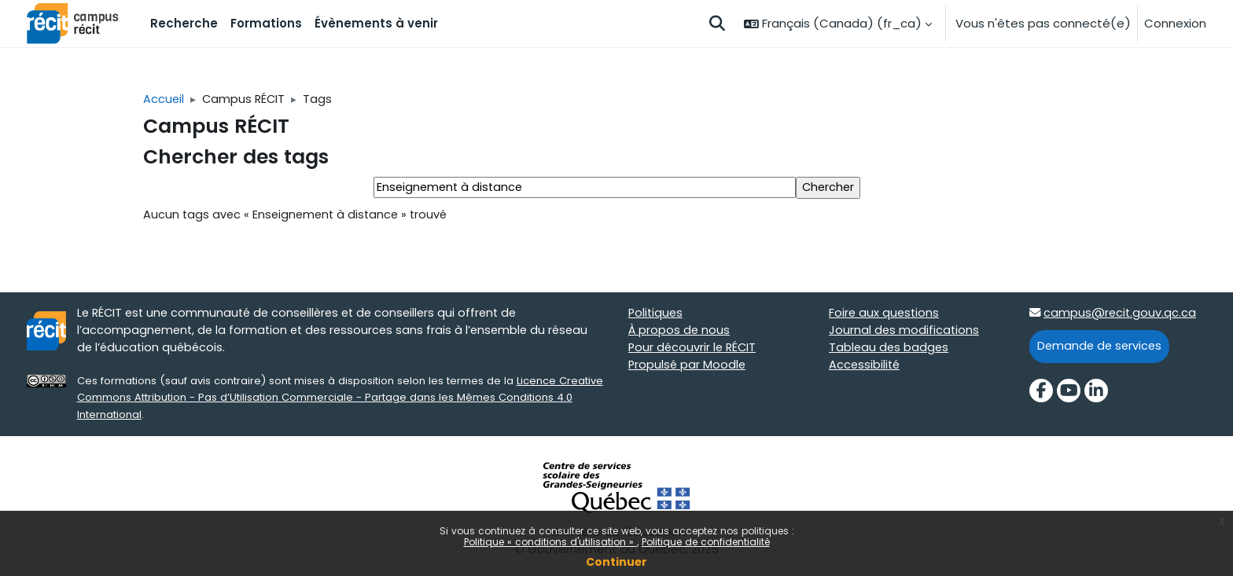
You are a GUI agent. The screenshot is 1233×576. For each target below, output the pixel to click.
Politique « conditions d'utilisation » (550, 541)
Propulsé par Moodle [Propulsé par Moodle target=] (688, 368)
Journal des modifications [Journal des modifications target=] (905, 333)
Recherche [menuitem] (184, 23)
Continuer (616, 562)
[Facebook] (1041, 393)
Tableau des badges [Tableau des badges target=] (890, 351)
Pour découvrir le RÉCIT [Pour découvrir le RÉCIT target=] (694, 351)
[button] (717, 23)
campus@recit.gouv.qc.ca (1121, 315)
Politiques (656, 315)
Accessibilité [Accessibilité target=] (865, 368)
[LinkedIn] (1096, 393)
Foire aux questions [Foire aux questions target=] (885, 315)
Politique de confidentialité (706, 541)
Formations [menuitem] (266, 23)
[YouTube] (1068, 393)
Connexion (1175, 23)
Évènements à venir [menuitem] (376, 23)
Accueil (164, 99)
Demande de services (1101, 348)
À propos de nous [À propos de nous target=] (679, 333)
